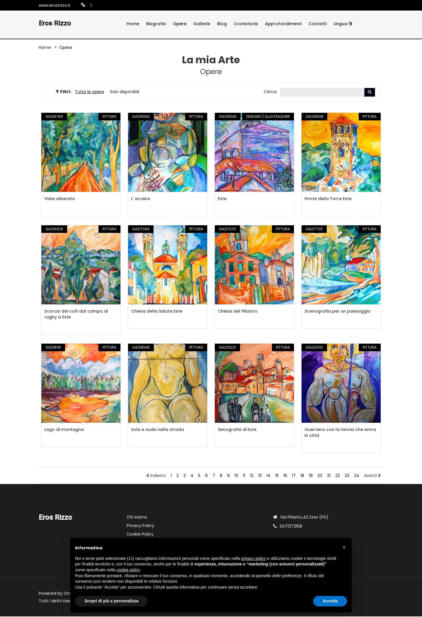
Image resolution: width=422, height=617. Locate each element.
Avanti (372, 476)
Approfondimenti (283, 24)
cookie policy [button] (128, 569)
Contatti (317, 24)
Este (222, 199)
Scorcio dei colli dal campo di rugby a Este (76, 315)
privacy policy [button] (253, 558)
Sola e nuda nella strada (157, 430)
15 (277, 476)
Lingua (342, 24)
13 (260, 476)
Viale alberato (59, 199)
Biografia (156, 24)
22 (337, 476)
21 (329, 476)
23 (347, 476)
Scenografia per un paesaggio (337, 312)
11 (244, 476)
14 (268, 476)
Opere (179, 24)
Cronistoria (246, 24)
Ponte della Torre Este (328, 199)
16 (285, 476)
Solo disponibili (124, 92)
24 (356, 476)
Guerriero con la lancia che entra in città (340, 433)
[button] (344, 547)
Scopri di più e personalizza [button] (111, 601)
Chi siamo (137, 518)
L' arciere (140, 199)
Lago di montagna (64, 430)
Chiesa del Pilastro (238, 312)
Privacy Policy (140, 526)
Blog (222, 24)
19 (311, 476)
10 (236, 476)
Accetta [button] (330, 601)
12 (251, 476)
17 (294, 476)
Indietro (156, 476)
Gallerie (201, 24)
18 (302, 476)
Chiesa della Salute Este (156, 312)
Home (133, 24)
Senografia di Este (237, 430)
